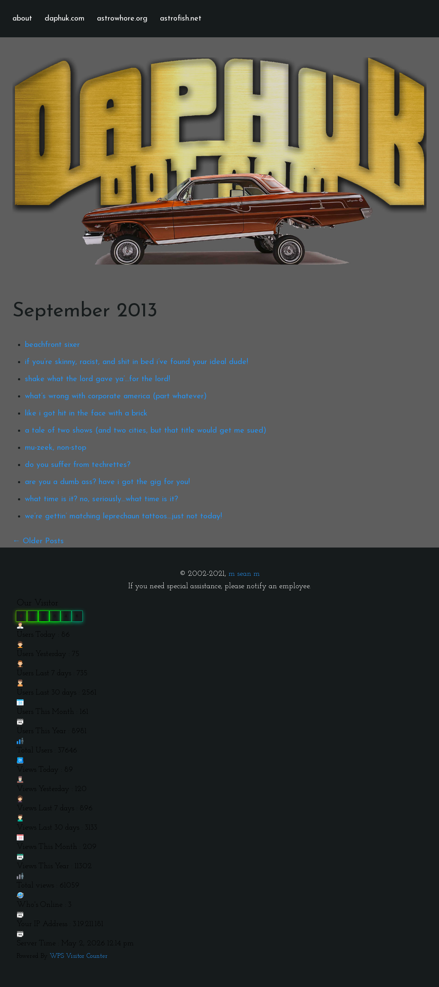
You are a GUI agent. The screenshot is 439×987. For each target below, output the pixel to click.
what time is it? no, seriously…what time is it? (101, 499)
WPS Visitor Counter (79, 956)
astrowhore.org (122, 19)
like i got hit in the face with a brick (86, 413)
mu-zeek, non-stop (55, 448)
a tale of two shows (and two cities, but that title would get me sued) (145, 431)
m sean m (244, 574)
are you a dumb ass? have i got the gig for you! (107, 482)
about (22, 19)
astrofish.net (180, 19)
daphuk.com (64, 19)
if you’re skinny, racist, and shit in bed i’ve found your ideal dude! (136, 362)
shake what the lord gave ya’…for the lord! (97, 379)
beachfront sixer (52, 345)
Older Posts (43, 541)
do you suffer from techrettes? (77, 465)
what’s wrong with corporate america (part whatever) (116, 396)
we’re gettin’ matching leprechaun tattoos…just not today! (123, 516)
